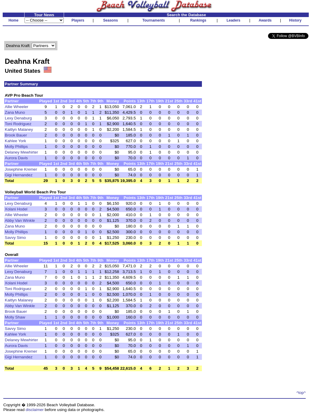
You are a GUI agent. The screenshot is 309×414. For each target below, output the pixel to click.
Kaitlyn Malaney (19, 129)
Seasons (110, 20)
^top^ (301, 392)
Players (77, 20)
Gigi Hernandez (19, 175)
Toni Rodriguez (18, 124)
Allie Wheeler (16, 106)
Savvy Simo (15, 237)
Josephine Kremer (21, 169)
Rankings (198, 20)
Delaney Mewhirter (21, 152)
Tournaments (153, 20)
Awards (265, 20)
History (295, 20)
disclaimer (35, 409)
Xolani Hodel (16, 209)
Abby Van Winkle (20, 220)
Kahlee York (15, 141)
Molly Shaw (15, 317)
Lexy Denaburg (18, 118)
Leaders (233, 20)
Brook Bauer (16, 135)
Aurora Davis (16, 158)
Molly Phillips (16, 146)
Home (13, 20)
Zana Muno (15, 112)
